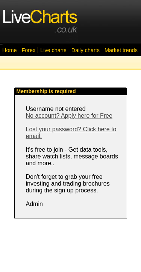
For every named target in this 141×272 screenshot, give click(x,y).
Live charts (53, 50)
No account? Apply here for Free (69, 115)
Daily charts (85, 50)
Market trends (121, 50)
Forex (28, 50)
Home (9, 50)
